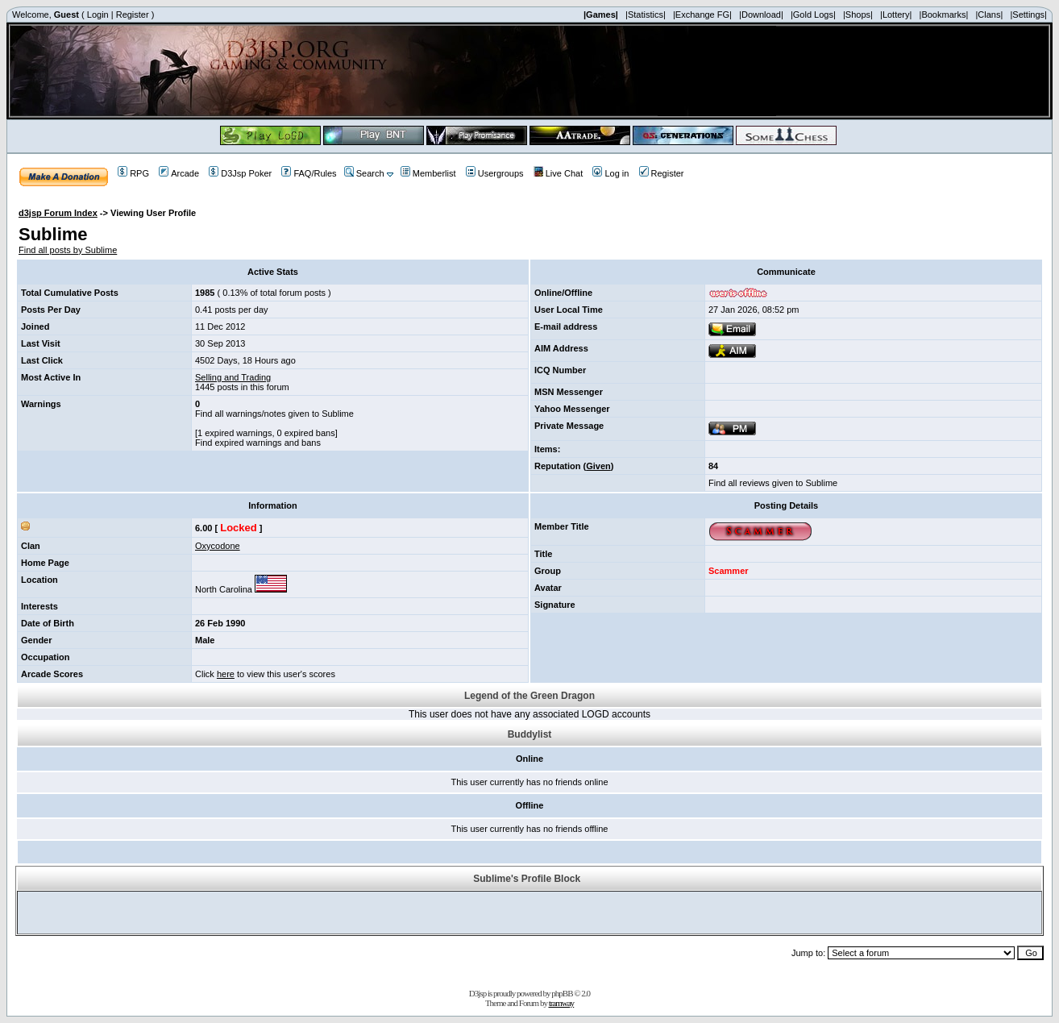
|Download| (761, 14)
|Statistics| (645, 14)
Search (364, 173)
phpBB (561, 993)
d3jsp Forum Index (58, 213)
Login (98, 14)
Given (598, 466)
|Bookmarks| (944, 14)
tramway (561, 1003)
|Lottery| (896, 14)
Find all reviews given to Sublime (772, 483)
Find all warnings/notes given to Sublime (274, 413)
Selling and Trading (233, 377)
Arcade (179, 173)
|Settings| (1028, 14)
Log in (610, 173)
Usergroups (495, 173)
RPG (133, 173)
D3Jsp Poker (240, 173)
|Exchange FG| (702, 14)
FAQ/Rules (308, 173)
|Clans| (989, 14)
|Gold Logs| (813, 14)
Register (132, 14)
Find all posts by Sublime (68, 250)
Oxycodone (217, 546)
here (226, 674)
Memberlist (428, 173)
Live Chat (558, 173)
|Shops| (858, 14)
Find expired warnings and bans (258, 442)
